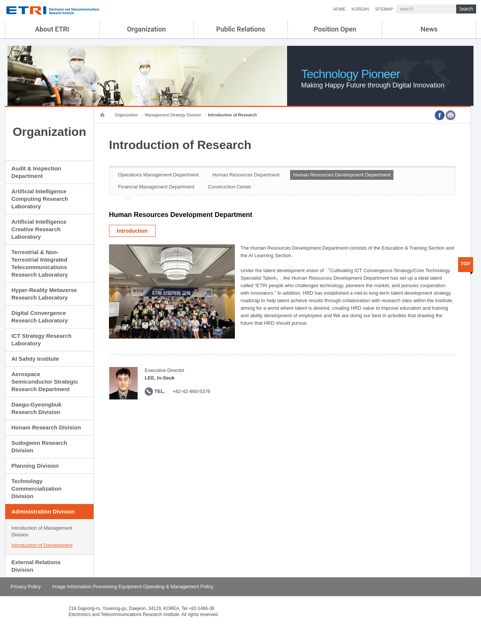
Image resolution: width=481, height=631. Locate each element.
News (428, 29)
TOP (466, 264)
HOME (339, 9)
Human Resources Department (246, 175)
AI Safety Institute (35, 358)
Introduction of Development (42, 545)
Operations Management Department (158, 175)
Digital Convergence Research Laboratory (39, 317)
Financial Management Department (156, 187)
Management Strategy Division (173, 115)
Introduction (132, 231)
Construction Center (229, 187)
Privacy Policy (26, 586)
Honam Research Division (46, 427)
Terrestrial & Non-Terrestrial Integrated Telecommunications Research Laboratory (39, 263)
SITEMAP (384, 9)
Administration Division (42, 511)
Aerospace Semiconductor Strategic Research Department (44, 381)
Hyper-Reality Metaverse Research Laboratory (44, 294)
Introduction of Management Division (41, 531)
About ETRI (52, 29)
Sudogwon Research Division (39, 446)
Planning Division (35, 465)
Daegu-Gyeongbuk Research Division (36, 408)
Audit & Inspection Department (36, 172)
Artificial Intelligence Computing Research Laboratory (39, 198)
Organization (146, 29)
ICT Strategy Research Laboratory (41, 339)
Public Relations (240, 29)
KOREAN (360, 9)
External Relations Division (36, 566)
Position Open (335, 29)
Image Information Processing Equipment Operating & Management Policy (132, 586)
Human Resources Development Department (341, 175)
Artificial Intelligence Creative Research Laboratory (39, 229)
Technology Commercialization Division (36, 488)
